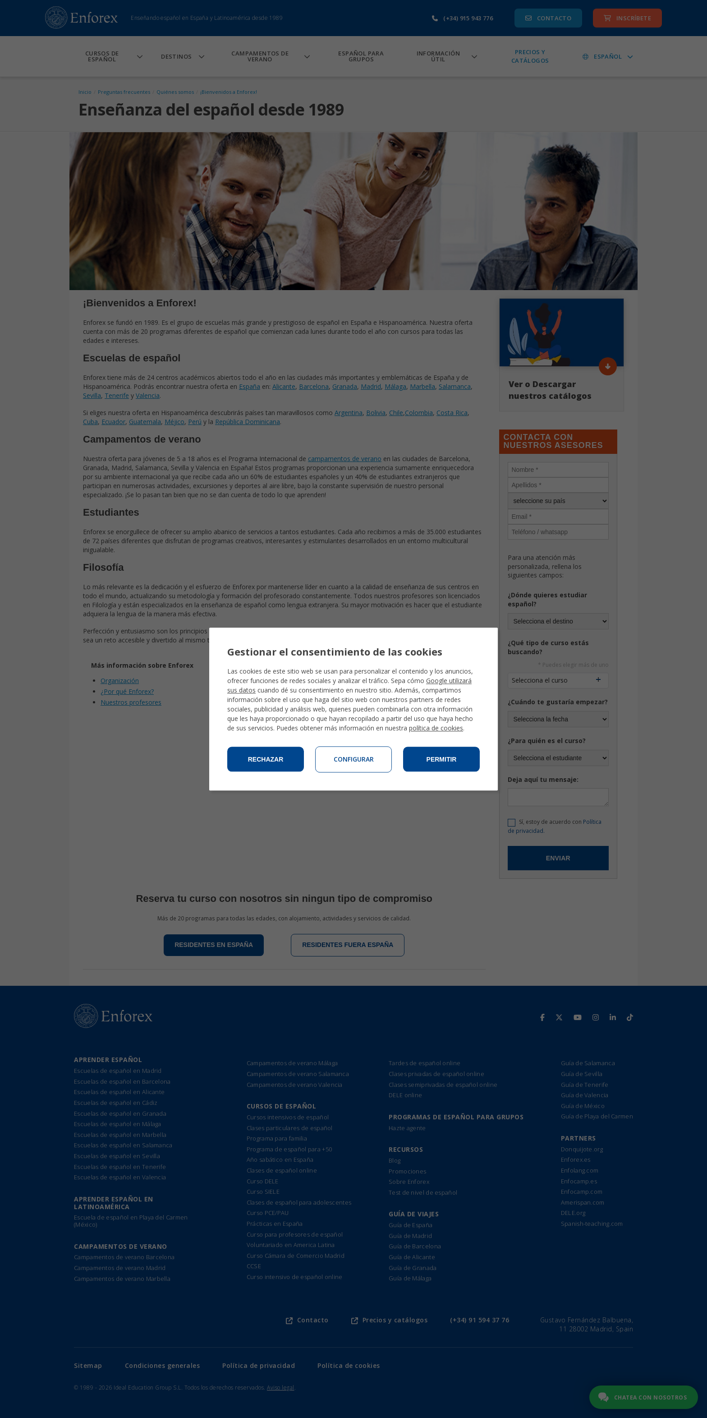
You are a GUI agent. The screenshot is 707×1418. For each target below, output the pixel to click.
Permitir (442, 759)
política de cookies (436, 728)
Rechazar (266, 759)
